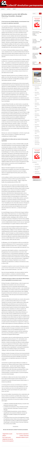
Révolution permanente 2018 (37, 126)
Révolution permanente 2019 (37, 121)
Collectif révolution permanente (25, 5)
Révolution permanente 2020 (37, 115)
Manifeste (37, 164)
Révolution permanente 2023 (37, 99)
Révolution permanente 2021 (37, 110)
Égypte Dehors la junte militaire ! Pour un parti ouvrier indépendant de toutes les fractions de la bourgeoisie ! (8, 437)
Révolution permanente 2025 (37, 88)
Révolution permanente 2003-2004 (37, 143)
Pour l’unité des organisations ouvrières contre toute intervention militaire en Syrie (22, 435)
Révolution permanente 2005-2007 (37, 137)
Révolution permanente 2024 (37, 94)
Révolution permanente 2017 (37, 132)
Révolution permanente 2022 (37, 105)
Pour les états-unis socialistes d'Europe (38, 168)
